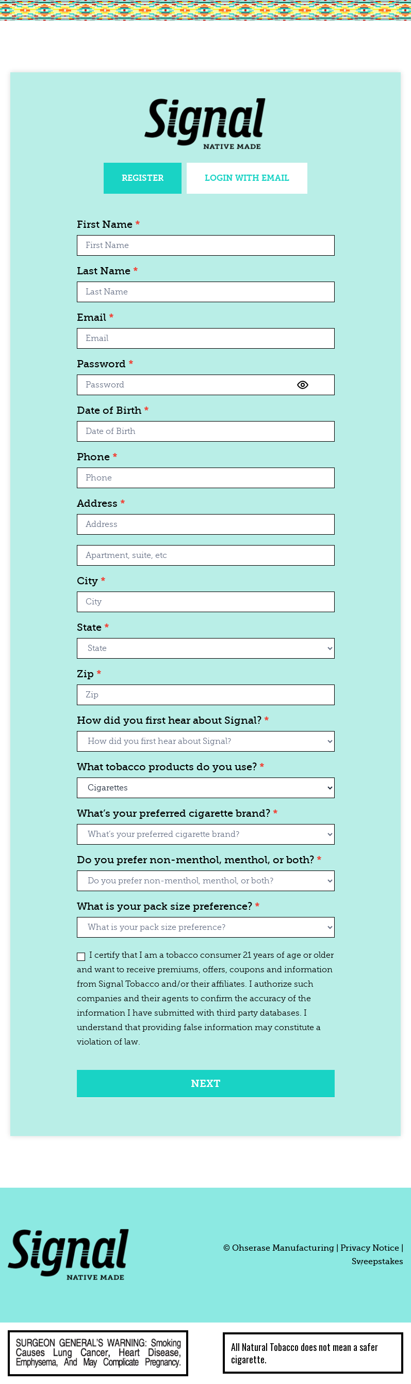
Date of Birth (113, 411)
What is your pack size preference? (168, 906)
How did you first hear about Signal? (173, 721)
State (93, 628)
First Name (108, 225)
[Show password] (303, 385)
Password (105, 364)
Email (95, 318)
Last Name (107, 271)
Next (206, 1084)
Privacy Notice (369, 1248)
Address (101, 504)
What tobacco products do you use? (171, 767)
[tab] (143, 178)
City (91, 581)
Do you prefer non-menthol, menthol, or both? (199, 860)
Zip (89, 674)
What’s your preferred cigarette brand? (177, 813)
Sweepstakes (377, 1261)
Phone (97, 457)
